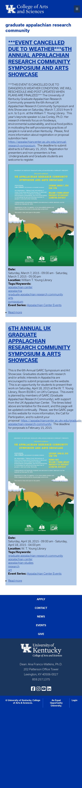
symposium (15, 301)
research (13, 566)
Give (41, 633)
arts (10, 298)
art (10, 570)
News (41, 616)
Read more (15, 312)
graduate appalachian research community (35, 294)
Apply (41, 599)
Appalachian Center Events (44, 305)
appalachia (15, 291)
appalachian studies (20, 562)
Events (41, 625)
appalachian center (20, 287)
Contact (41, 607)
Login (74, 700)
